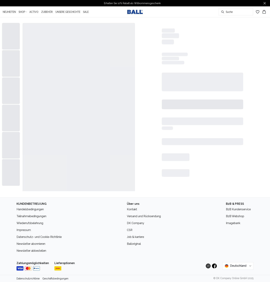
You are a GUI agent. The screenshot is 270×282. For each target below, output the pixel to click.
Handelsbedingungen (30, 209)
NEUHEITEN (9, 12)
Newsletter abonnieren (31, 243)
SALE (86, 12)
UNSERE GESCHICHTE (67, 12)
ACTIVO (33, 12)
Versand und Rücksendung (144, 216)
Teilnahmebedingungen (31, 216)
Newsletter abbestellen (31, 250)
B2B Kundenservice (238, 209)
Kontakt (132, 209)
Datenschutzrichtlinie (28, 278)
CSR (129, 230)
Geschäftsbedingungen (55, 278)
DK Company (135, 223)
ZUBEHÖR (47, 12)
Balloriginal (134, 243)
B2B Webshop (235, 216)
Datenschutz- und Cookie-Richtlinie (39, 237)
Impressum (24, 230)
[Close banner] (264, 3)
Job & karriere (135, 237)
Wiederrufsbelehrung (30, 223)
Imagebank (233, 223)
